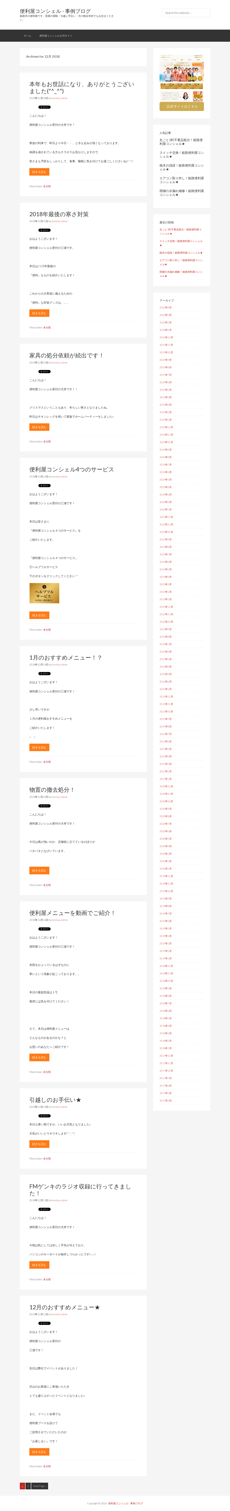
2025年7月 (166, 374)
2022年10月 (166, 621)
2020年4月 (166, 846)
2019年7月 (166, 913)
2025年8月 (166, 367)
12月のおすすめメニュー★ (64, 1307)
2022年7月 (166, 644)
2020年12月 (166, 786)
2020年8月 (166, 816)
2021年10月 (166, 711)
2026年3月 (166, 314)
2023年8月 (166, 546)
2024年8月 (166, 457)
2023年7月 (166, 554)
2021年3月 (166, 763)
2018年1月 (166, 1048)
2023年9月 (166, 539)
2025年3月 (166, 404)
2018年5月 (166, 1018)
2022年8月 (166, 636)
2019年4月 (166, 935)
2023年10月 (166, 531)
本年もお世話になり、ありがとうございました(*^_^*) (81, 87)
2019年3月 (166, 943)
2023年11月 (166, 524)
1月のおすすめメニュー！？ (66, 657)
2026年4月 (166, 307)
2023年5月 (166, 569)
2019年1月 (166, 958)
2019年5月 (166, 928)
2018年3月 (166, 1033)
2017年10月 (166, 1070)
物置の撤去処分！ (52, 789)
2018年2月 (166, 1040)
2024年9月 (166, 449)
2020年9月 (166, 808)
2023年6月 (166, 561)
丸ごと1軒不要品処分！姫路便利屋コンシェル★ (181, 142)
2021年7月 (166, 733)
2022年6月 (166, 651)
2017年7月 (166, 1078)
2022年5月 (166, 659)
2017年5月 (166, 1093)
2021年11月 (166, 703)
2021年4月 (166, 756)
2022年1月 (166, 688)
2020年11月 (166, 793)
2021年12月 (166, 696)
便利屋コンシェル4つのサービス (71, 469)
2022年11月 (166, 614)
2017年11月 (166, 1063)
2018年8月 (166, 995)
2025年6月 (166, 382)
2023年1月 (166, 599)
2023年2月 (166, 591)
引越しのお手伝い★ (55, 1099)
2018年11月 (166, 973)
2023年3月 (166, 584)
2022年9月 (166, 629)
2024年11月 (166, 434)
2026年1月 (166, 329)
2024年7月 (166, 464)
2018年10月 (166, 980)
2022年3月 (166, 674)
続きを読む (40, 173)
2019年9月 (166, 898)
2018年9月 (166, 988)
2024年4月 (166, 486)
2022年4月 (166, 666)
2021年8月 (166, 726)
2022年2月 (166, 681)
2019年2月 (166, 950)
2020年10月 (166, 801)
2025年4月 (166, 397)
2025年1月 (166, 419)
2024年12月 (166, 427)
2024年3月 (166, 494)
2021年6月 (166, 741)
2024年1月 (166, 509)
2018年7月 (166, 1003)
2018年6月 (166, 1010)
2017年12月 (166, 1055)
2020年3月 (166, 853)
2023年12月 (166, 516)
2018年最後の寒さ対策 (59, 213)
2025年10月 (166, 352)
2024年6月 (166, 471)
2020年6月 (166, 831)
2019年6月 (166, 920)
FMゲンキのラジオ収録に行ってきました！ (80, 1190)
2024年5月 (166, 479)
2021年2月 (166, 771)
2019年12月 (166, 876)
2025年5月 (166, 389)
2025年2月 (166, 412)
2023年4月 (166, 576)
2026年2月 (166, 322)
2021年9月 (166, 718)
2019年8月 (166, 905)
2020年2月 (166, 861)
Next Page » (39, 1485)
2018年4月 (166, 1025)
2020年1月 (166, 868)
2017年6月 (166, 1085)
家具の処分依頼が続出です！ (66, 355)
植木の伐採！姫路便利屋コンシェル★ (181, 252)
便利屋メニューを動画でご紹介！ (72, 912)
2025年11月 (166, 344)
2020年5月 (166, 838)
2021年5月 (166, 748)
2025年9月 (166, 359)
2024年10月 (166, 442)
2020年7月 (166, 823)
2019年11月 (166, 883)
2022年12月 (166, 606)
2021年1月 (166, 778)
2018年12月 (166, 965)
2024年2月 (166, 501)
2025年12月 (166, 337)
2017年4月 (166, 1100)
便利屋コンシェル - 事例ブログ (55, 11)
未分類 (47, 186)
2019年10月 (166, 890)
